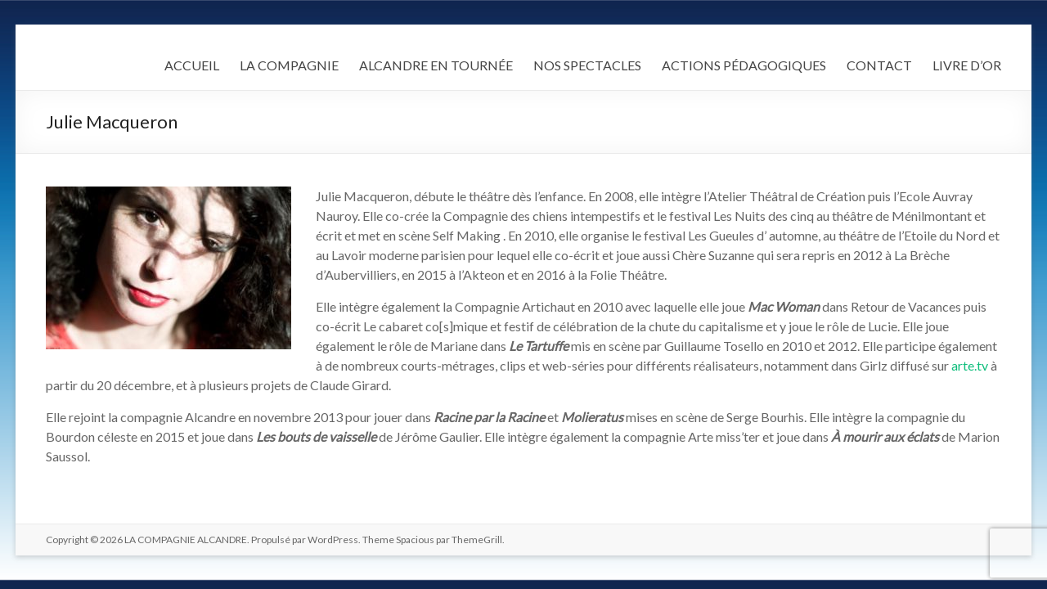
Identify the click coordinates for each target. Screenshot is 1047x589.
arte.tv (969, 365)
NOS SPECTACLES (587, 65)
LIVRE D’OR (966, 65)
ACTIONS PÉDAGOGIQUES (744, 65)
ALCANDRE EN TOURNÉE (436, 65)
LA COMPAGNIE (289, 65)
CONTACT (879, 65)
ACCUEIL (191, 65)
